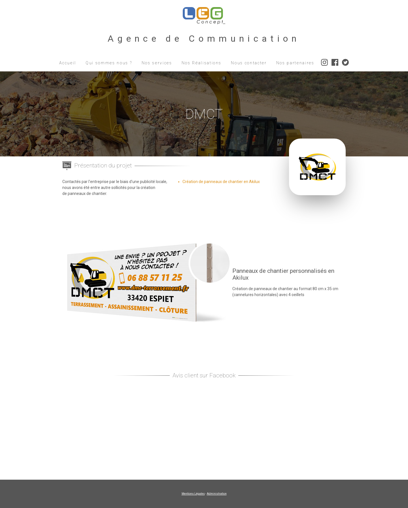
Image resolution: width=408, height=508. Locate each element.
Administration (217, 493)
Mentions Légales (193, 493)
